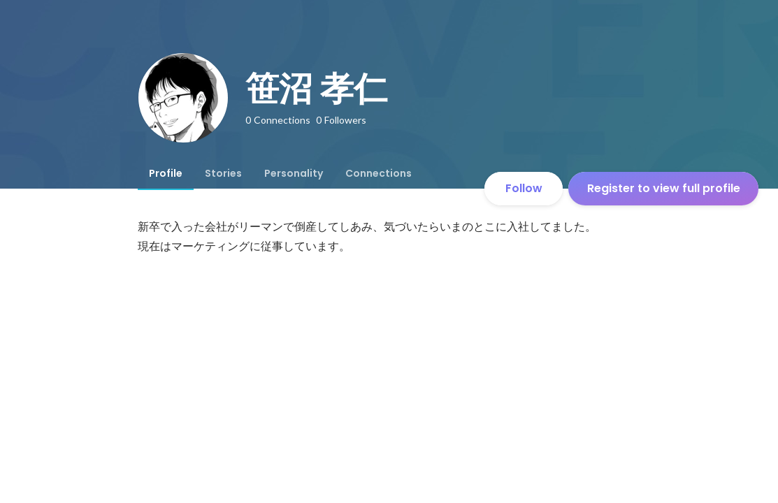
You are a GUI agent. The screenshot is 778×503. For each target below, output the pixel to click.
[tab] (166, 173)
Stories (223, 173)
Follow (523, 188)
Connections (378, 173)
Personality (293, 173)
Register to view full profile (663, 188)
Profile (165, 173)
